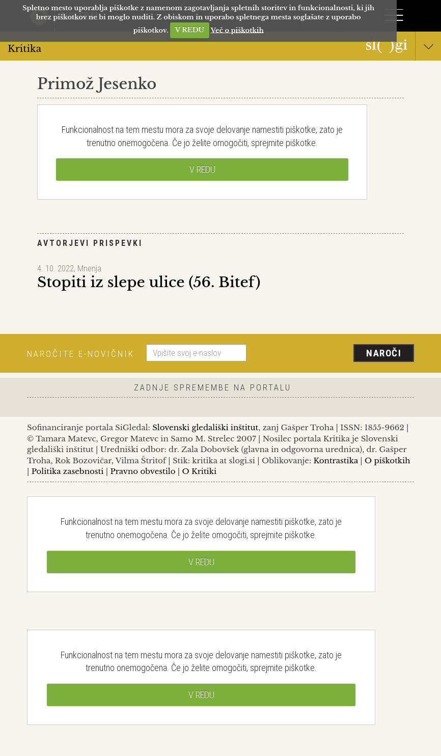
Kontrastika (336, 460)
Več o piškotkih (237, 29)
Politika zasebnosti (68, 471)
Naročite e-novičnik (80, 354)
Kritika (220, 48)
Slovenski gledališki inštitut (205, 427)
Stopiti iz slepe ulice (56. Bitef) (148, 282)
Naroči (383, 353)
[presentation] (334, 354)
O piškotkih (387, 460)
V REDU (189, 29)
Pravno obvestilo (142, 471)
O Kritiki (199, 471)
